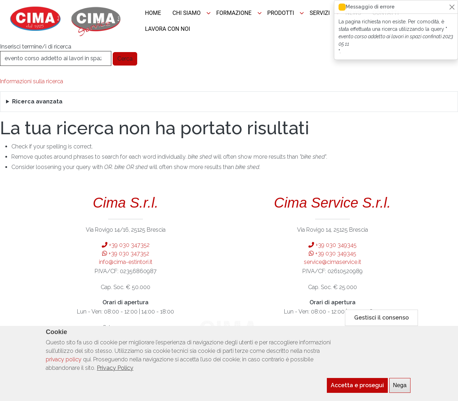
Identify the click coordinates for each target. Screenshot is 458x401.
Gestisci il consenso (381, 320)
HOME (153, 13)
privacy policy (64, 362)
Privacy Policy (115, 371)
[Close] (452, 7)
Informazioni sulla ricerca (31, 81)
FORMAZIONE (234, 13)
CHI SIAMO (186, 13)
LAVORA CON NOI (167, 29)
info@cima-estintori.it (125, 262)
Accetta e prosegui (357, 388)
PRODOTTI (280, 13)
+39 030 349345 (332, 245)
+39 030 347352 (126, 245)
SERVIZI (319, 13)
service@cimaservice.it (332, 262)
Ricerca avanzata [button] (37, 101)
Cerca (125, 58)
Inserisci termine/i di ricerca (35, 46)
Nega (400, 388)
